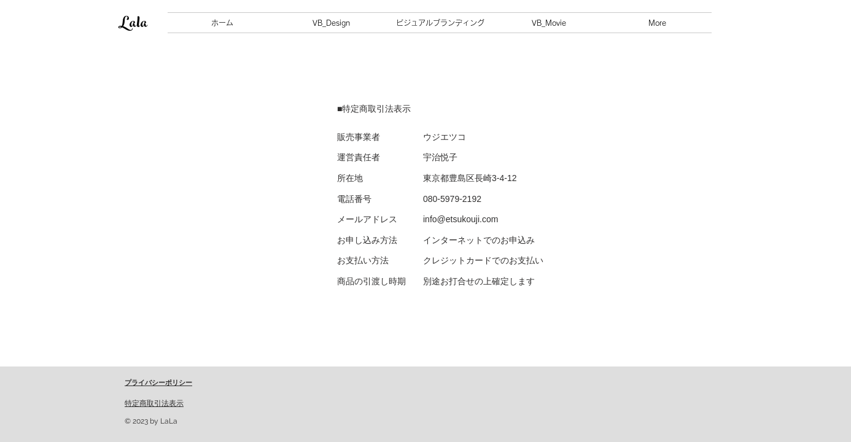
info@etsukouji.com (460, 219)
